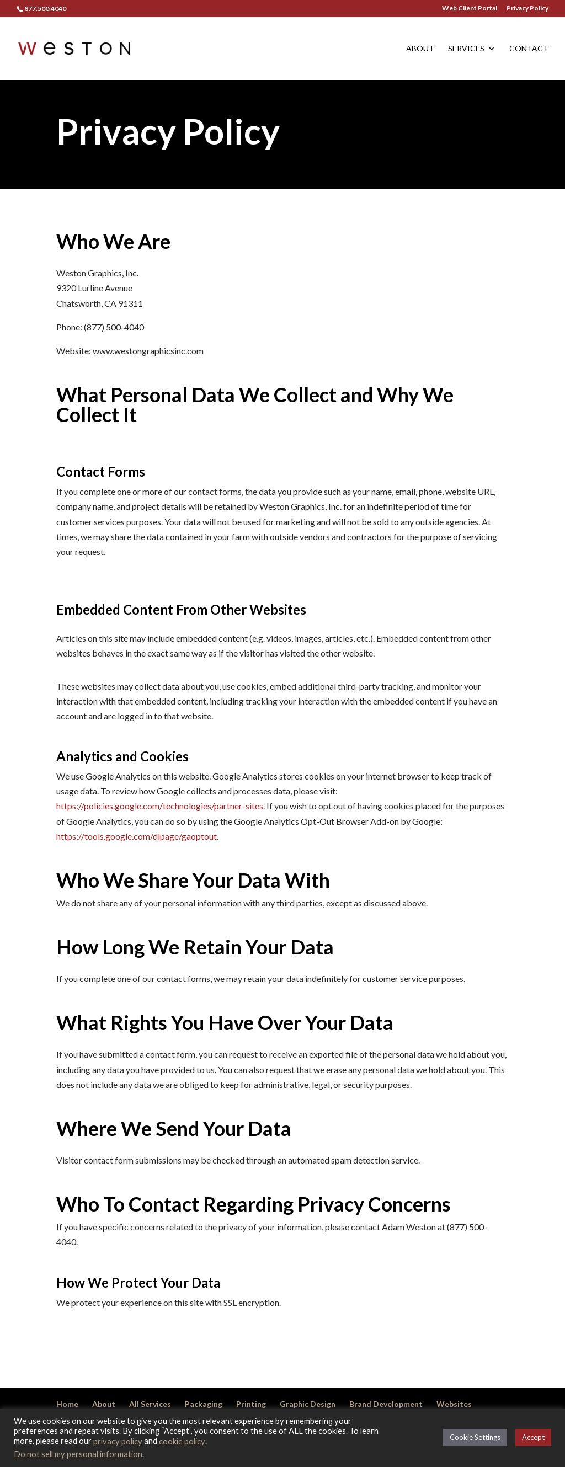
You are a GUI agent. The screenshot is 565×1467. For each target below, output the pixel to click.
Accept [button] (533, 1437)
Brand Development (386, 1404)
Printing (251, 1404)
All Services (150, 1404)
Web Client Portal (469, 8)
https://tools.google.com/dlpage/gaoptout (136, 836)
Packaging (203, 1404)
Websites (454, 1404)
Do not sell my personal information (78, 1454)
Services (466, 49)
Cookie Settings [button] (475, 1437)
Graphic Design (307, 1404)
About (420, 49)
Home (67, 1404)
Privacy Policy (527, 8)
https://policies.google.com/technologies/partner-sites (159, 806)
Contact (528, 49)
